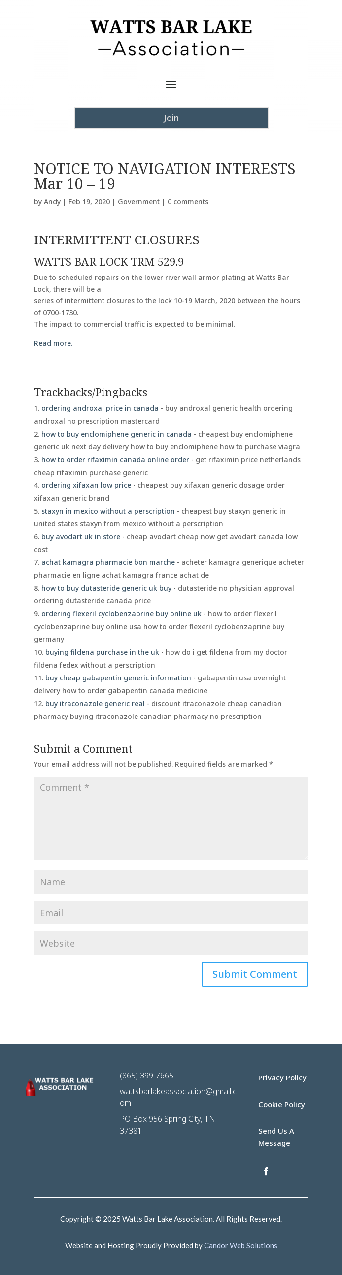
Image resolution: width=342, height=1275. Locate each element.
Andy (52, 201)
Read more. (53, 343)
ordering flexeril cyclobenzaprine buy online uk (121, 613)
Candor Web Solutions (240, 1245)
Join (171, 117)
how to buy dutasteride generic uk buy (106, 588)
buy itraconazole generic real (95, 703)
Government (139, 201)
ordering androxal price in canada (100, 408)
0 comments (188, 201)
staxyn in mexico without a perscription (108, 511)
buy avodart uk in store (80, 536)
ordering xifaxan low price (86, 485)
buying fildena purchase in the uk (102, 652)
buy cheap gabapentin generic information (118, 677)
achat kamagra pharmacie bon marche (108, 562)
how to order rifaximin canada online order (115, 459)
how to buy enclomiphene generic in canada (116, 433)
